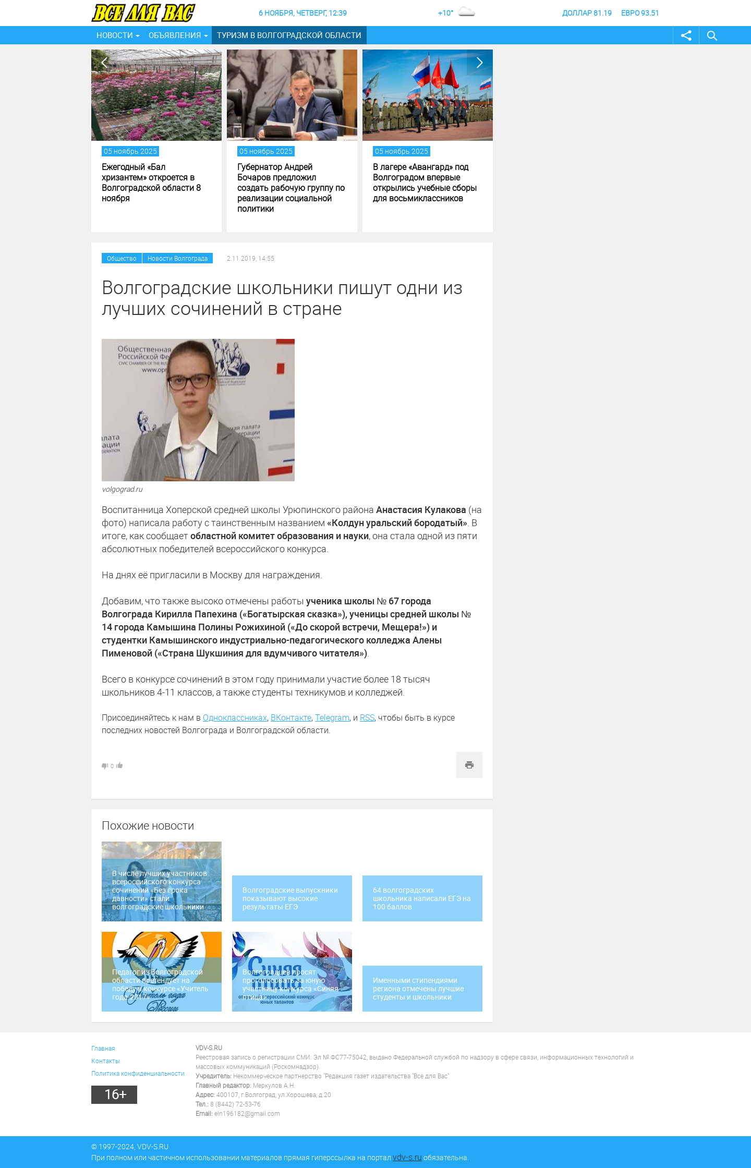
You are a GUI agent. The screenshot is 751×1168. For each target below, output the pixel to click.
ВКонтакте (291, 717)
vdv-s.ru (407, 1157)
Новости (114, 35)
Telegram (332, 717)
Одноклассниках (235, 717)
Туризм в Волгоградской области (289, 35)
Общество (122, 258)
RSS (367, 717)
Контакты (105, 1060)
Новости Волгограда (178, 258)
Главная (103, 1048)
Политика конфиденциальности (138, 1073)
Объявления (175, 35)
